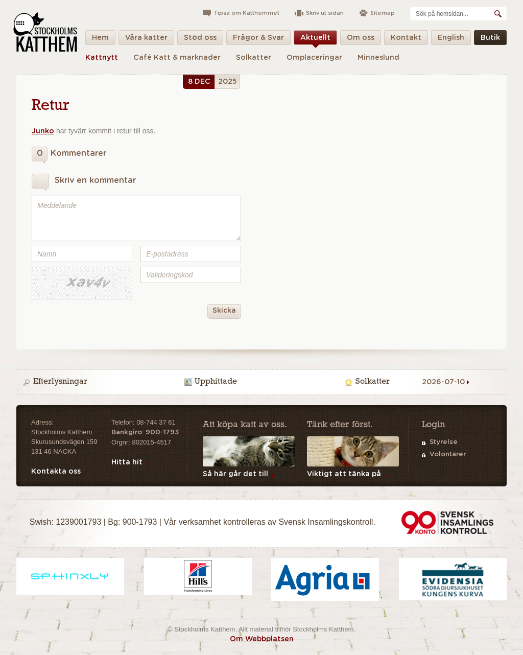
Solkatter (253, 57)
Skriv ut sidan (325, 13)
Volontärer (448, 454)
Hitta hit (126, 462)
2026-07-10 (443, 382)
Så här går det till (235, 474)
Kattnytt (101, 57)
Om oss (360, 39)
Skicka (221, 311)
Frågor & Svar (258, 39)
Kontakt (406, 39)
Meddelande (136, 218)
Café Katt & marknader (177, 57)
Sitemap (382, 13)
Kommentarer (69, 155)
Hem (100, 39)
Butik (490, 39)
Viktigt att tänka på (344, 474)
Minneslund (378, 57)
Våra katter (146, 39)
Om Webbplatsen (262, 639)
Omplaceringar (314, 57)
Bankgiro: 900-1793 (145, 432)
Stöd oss (200, 39)
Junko (43, 131)
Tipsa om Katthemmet (246, 13)
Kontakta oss (56, 471)
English (451, 39)
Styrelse (444, 442)
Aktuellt (315, 39)
